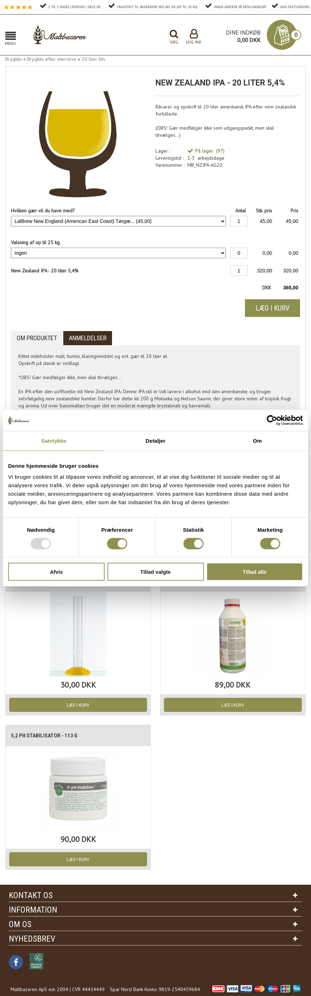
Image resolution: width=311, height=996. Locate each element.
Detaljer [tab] (155, 440)
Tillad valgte (155, 572)
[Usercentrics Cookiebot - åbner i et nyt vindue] (272, 420)
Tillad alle (254, 572)
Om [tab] (257, 440)
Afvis (56, 572)
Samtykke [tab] (53, 440)
